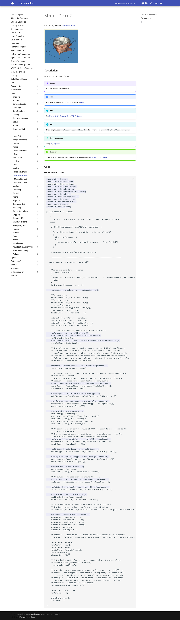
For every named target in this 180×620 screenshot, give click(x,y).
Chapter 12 (64, 116)
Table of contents (149, 15)
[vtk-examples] (12, 3)
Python (57, 144)
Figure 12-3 (53, 116)
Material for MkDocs (27, 617)
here (82, 102)
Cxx (51, 144)
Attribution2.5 (36, 614)
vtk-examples (17, 15)
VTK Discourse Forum (98, 157)
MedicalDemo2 (69, 25)
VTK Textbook (76, 116)
